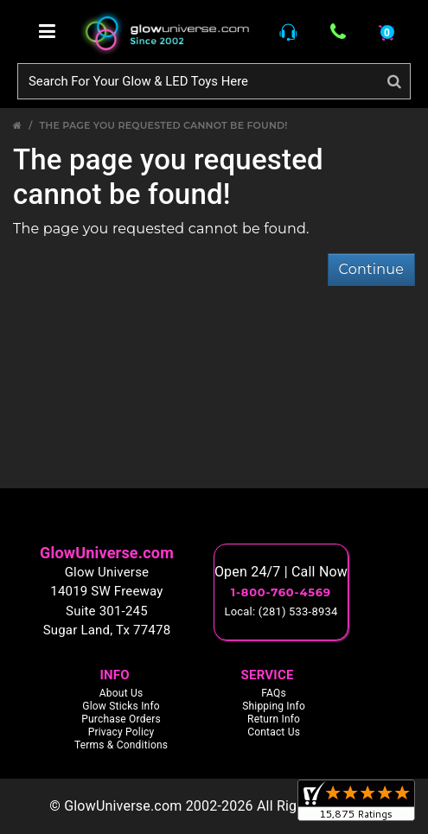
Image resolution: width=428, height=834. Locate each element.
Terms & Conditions (121, 745)
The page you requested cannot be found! (163, 125)
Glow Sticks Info (121, 706)
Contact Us (273, 732)
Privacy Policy (121, 732)
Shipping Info (273, 706)
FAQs (273, 693)
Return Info (273, 719)
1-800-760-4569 (281, 592)
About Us (121, 693)
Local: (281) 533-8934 (281, 611)
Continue (371, 269)
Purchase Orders (121, 719)
